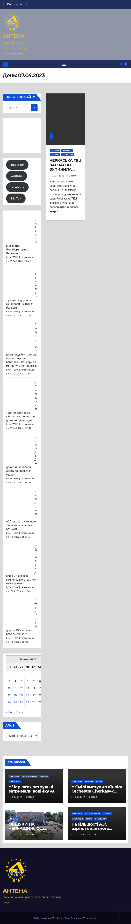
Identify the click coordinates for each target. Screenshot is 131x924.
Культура (89, 781)
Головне (55, 150)
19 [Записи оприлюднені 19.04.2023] (21, 695)
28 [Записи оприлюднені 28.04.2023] (33, 702)
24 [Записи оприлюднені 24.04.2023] (9, 702)
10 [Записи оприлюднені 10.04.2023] (9, 688)
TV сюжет (14, 776)
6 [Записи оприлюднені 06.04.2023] (27, 681)
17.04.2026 (17, 834)
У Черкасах (67, 155)
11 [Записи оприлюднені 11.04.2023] (15, 688)
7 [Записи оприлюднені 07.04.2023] (34, 681)
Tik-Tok (16, 198)
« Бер (9, 712)
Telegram (17, 164)
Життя (89, 819)
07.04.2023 (58, 176)
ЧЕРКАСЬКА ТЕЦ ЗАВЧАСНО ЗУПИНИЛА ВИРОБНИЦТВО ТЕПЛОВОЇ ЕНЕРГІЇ (65, 171)
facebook (17, 187)
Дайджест (67, 150)
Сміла (99, 781)
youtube (17, 176)
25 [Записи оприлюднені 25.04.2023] (15, 702)
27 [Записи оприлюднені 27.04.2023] (27, 702)
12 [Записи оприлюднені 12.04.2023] (21, 688)
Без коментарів (29, 776)
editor (72, 176)
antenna (30, 834)
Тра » (19, 712)
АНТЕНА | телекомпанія (21, 257)
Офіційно (55, 155)
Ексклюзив (77, 819)
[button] (121, 64)
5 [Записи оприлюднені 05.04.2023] (21, 681)
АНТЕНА (13, 36)
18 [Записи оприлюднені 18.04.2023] (15, 695)
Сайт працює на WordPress (49, 918)
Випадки (44, 776)
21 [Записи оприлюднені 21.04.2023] (33, 695)
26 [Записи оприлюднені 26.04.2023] (21, 702)
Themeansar (89, 918)
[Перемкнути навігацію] (64, 64)
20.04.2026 (17, 797)
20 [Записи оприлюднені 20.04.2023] (27, 695)
